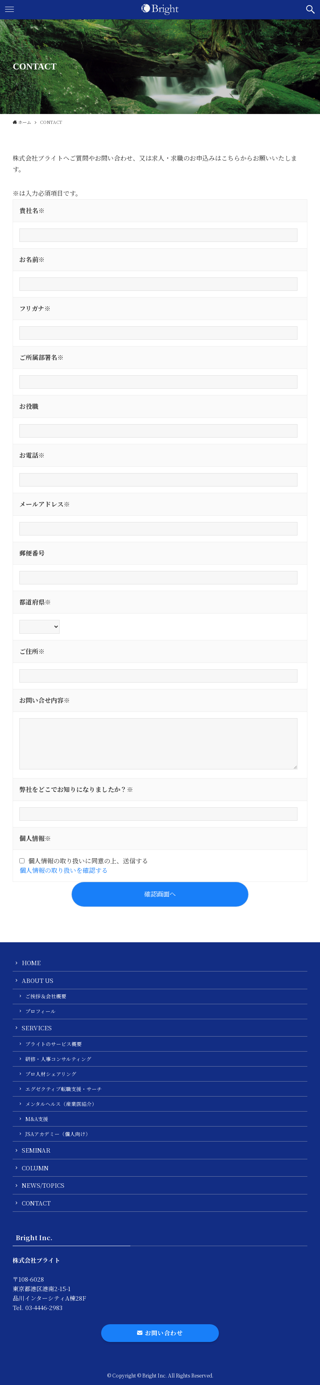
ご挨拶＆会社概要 (45, 996)
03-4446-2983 (43, 1307)
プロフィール (40, 1011)
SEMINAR (36, 1150)
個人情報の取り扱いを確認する (63, 870)
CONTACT (36, 1203)
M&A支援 (36, 1119)
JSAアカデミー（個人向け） (57, 1134)
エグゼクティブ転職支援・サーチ (63, 1089)
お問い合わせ (160, 1333)
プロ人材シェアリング (50, 1074)
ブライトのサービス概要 (53, 1044)
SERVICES (37, 1028)
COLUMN (35, 1168)
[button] (310, 9)
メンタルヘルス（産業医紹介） (61, 1104)
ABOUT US (37, 980)
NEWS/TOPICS (43, 1185)
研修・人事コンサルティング (58, 1059)
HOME (31, 962)
